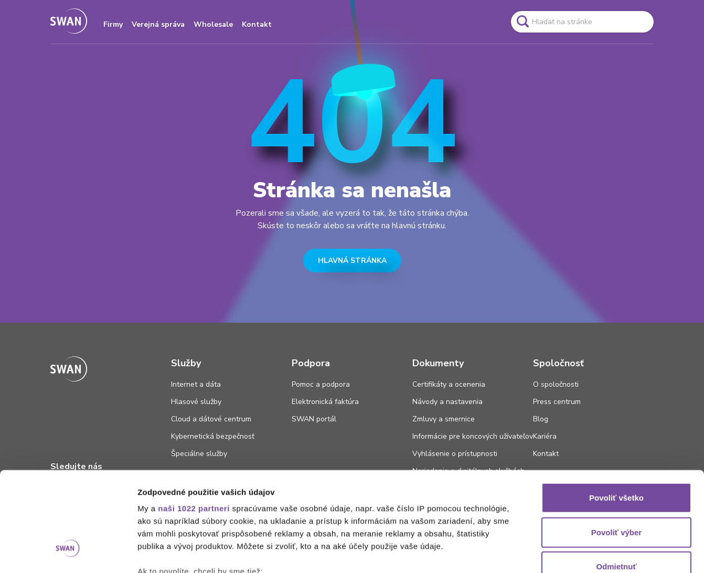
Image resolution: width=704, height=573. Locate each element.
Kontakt (257, 24)
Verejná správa (158, 24)
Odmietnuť (616, 481)
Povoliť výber (616, 446)
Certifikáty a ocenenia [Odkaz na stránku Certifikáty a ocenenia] (448, 384)
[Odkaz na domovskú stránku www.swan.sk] (68, 21)
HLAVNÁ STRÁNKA (352, 261)
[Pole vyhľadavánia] (582, 22)
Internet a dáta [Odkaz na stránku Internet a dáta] (196, 384)
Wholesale (213, 24)
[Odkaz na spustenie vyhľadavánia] (522, 21)
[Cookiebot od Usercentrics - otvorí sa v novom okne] (68, 552)
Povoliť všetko (616, 412)
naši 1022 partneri (194, 423)
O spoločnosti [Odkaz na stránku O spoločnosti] (556, 384)
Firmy (113, 24)
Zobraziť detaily (548, 552)
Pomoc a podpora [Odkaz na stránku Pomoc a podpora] (321, 384)
